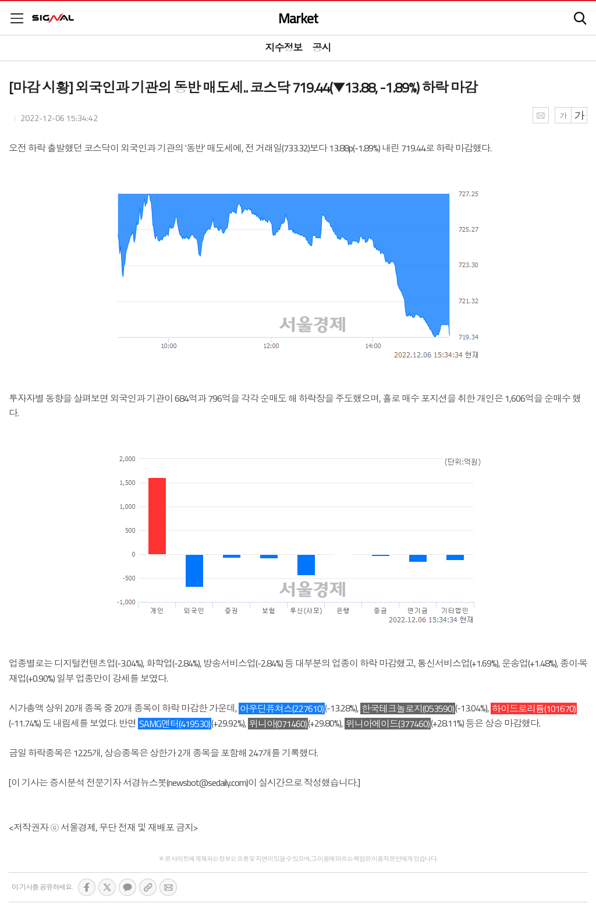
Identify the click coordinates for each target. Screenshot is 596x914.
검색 (580, 18)
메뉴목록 (16, 18)
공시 (322, 47)
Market (298, 18)
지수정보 (284, 47)
